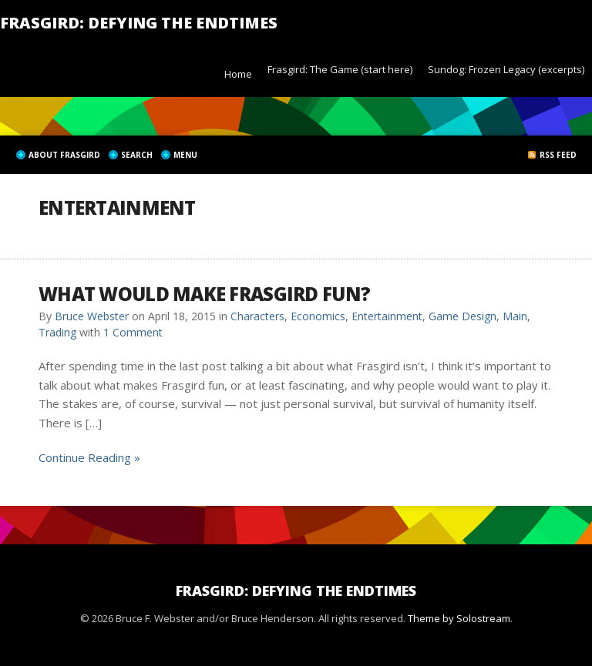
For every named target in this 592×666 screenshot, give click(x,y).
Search (137, 154)
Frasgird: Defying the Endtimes (139, 22)
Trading (57, 332)
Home (238, 74)
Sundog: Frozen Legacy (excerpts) (506, 69)
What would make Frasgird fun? (204, 293)
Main (515, 316)
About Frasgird (64, 154)
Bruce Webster (92, 316)
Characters (257, 316)
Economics (318, 316)
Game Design (462, 316)
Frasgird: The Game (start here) (339, 69)
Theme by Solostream (459, 618)
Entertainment (387, 316)
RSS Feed (558, 154)
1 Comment (133, 332)
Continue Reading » (89, 457)
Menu (185, 154)
